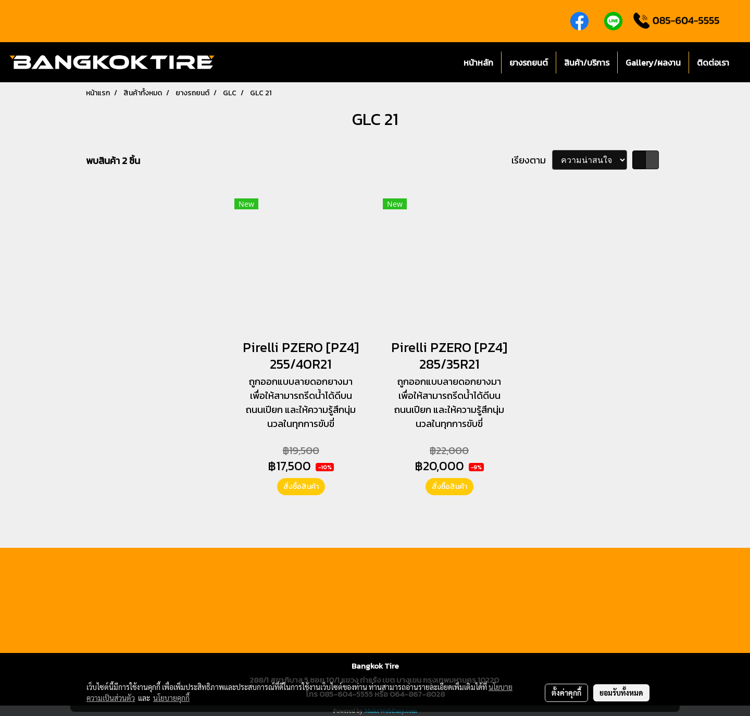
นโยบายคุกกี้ (171, 697)
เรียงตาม (531, 160)
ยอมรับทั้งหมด (621, 692)
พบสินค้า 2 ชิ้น (113, 161)
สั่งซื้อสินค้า (301, 486)
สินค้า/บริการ (586, 62)
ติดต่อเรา (713, 62)
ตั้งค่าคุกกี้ (566, 692)
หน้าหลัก (478, 62)
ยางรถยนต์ (528, 62)
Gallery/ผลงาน (653, 62)
